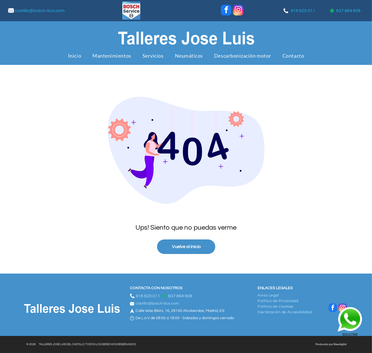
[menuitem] (74, 55)
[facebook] (226, 11)
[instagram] (238, 11)
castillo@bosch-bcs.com (40, 10)
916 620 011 (303, 10)
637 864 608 (348, 10)
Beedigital (340, 344)
